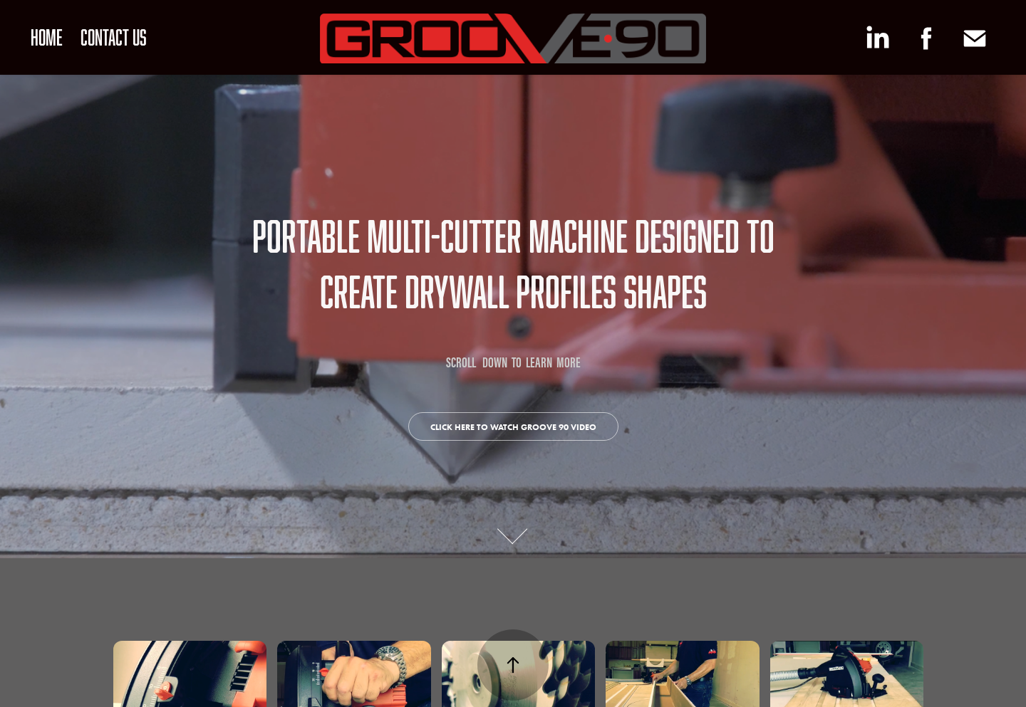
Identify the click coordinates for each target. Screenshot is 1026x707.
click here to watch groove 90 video (513, 426)
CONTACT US (114, 37)
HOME (47, 37)
